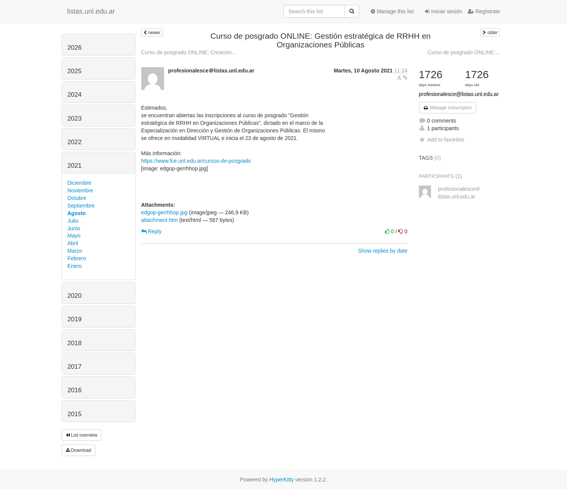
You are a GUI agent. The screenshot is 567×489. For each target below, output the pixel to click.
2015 (75, 414)
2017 (75, 366)
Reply (151, 231)
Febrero (77, 258)
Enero (75, 266)
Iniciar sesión (443, 11)
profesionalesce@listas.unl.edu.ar (459, 94)
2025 (75, 71)
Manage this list (392, 11)
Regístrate (484, 11)
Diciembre (80, 183)
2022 (75, 142)
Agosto (77, 213)
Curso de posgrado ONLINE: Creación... (189, 52)
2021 (75, 165)
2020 (75, 295)
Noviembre (80, 190)
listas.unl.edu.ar (91, 11)
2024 (75, 94)
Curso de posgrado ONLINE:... (464, 52)
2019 (75, 319)
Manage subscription (447, 107)
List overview (82, 435)
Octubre (77, 198)
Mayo (74, 236)
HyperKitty (281, 479)
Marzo (75, 251)
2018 (75, 343)
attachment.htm (159, 220)
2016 (75, 390)
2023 (75, 118)
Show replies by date (382, 251)
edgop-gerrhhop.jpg (164, 212)
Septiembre (81, 206)
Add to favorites (441, 140)
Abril (73, 243)
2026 (75, 47)
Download (79, 450)
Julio (73, 221)
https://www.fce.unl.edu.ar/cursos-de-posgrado (196, 161)
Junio (74, 228)
